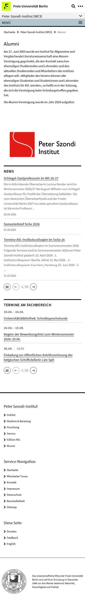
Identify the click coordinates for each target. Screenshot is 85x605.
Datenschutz (14, 494)
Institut (11, 415)
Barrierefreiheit (16, 501)
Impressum (13, 488)
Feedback (12, 537)
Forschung (13, 427)
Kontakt (11, 482)
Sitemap (12, 507)
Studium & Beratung (19, 421)
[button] (7, 287)
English (11, 544)
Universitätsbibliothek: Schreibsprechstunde (36, 318)
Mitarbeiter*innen (17, 476)
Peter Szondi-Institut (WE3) (36, 32)
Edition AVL (13, 439)
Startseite (9, 32)
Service (11, 433)
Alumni (11, 446)
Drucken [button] (12, 531)
